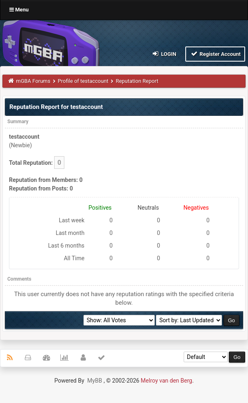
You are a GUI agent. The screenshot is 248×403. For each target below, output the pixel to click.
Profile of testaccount (83, 81)
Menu (19, 10)
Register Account (215, 53)
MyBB (94, 380)
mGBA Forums (33, 81)
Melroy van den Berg (166, 380)
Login (163, 53)
